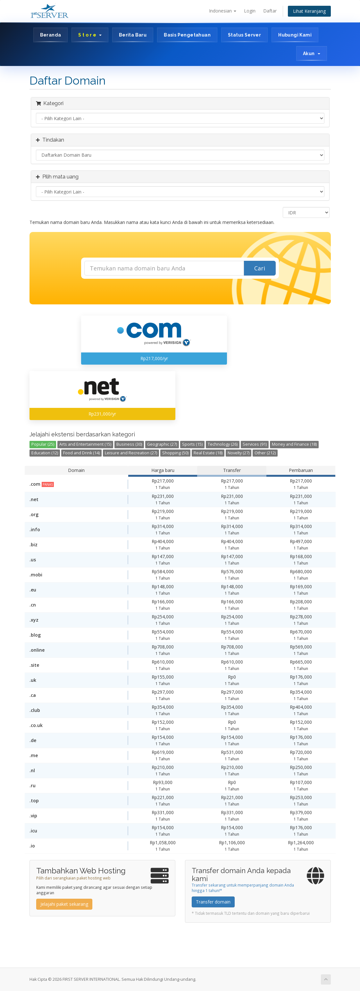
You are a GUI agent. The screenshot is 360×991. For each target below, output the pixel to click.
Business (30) (129, 444)
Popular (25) (42, 444)
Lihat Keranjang (309, 11)
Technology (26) (223, 444)
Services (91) (255, 444)
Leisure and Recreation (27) (131, 453)
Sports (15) (192, 444)
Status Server (244, 34)
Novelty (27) (238, 453)
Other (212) (265, 453)
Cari (259, 268)
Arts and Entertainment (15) (85, 444)
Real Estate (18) (208, 453)
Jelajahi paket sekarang (64, 904)
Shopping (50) (175, 453)
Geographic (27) (162, 444)
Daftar (270, 11)
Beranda (50, 34)
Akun (311, 53)
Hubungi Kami (295, 34)
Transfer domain (213, 902)
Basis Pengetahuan (187, 34)
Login (249, 11)
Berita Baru (133, 34)
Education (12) (44, 453)
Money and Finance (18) (294, 444)
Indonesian (222, 11)
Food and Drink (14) (81, 453)
